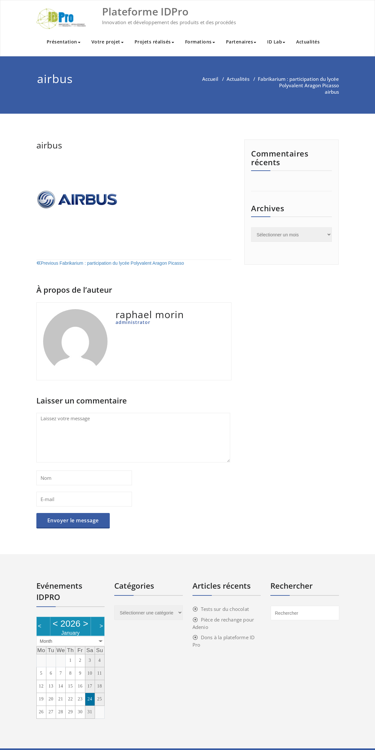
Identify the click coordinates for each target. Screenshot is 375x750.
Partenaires (241, 42)
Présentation (63, 42)
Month (46, 641)
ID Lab (276, 42)
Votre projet (107, 42)
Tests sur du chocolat (225, 609)
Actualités (308, 42)
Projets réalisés (154, 42)
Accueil (210, 79)
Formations (200, 42)
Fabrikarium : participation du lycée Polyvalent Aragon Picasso (298, 82)
